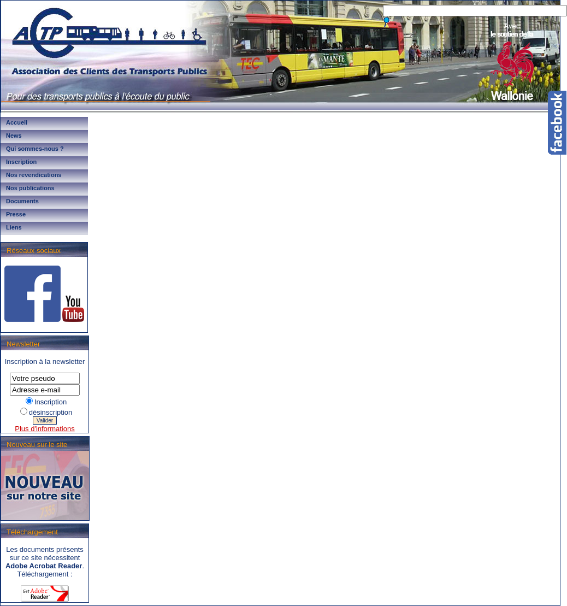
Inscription (21, 161)
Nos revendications (33, 175)
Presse (16, 214)
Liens (14, 227)
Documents (22, 201)
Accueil (16, 122)
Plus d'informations (44, 429)
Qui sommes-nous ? (35, 148)
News (14, 135)
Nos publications (30, 188)
